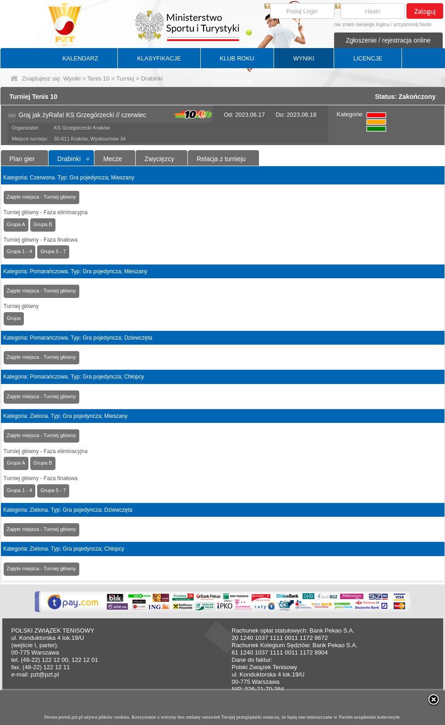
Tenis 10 (99, 78)
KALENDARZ (80, 58)
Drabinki (69, 158)
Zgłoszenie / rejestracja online (388, 40)
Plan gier (22, 158)
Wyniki (72, 78)
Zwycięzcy (159, 158)
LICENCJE (367, 58)
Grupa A (16, 224)
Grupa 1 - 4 (20, 251)
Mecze (112, 158)
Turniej (125, 78)
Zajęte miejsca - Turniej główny (41, 197)
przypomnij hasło (413, 24)
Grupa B (42, 224)
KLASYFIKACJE (159, 58)
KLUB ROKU (237, 58)
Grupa (14, 318)
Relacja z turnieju (221, 158)
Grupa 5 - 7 (53, 251)
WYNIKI (303, 58)
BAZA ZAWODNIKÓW (222, 81)
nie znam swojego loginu (361, 24)
